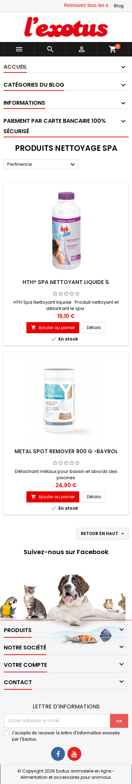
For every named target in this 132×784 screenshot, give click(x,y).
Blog (119, 6)
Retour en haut (103, 534)
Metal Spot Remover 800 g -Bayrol (66, 451)
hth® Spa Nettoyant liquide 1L (66, 282)
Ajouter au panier (53, 327)
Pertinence (42, 165)
